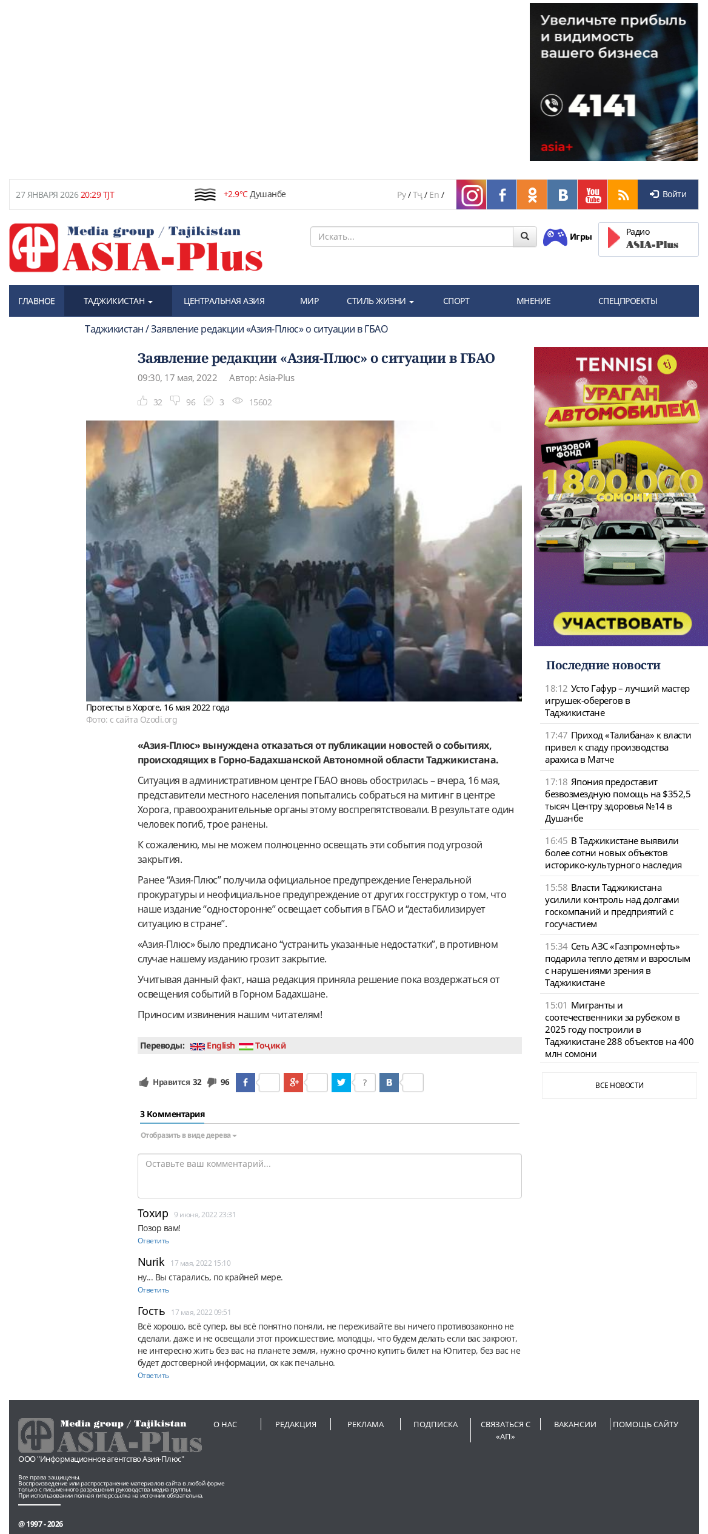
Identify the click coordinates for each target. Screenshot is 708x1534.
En (434, 194)
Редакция (295, 1424)
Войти (668, 194)
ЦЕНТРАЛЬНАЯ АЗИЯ (224, 300)
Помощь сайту (645, 1424)
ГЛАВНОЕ (36, 300)
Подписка (435, 1424)
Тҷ (417, 194)
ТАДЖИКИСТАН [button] (118, 300)
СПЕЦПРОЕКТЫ (628, 300)
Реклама (365, 1424)
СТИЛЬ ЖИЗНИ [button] (380, 300)
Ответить (153, 1240)
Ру (401, 194)
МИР (309, 300)
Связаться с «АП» (505, 1430)
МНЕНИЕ (533, 300)
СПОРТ (456, 300)
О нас (225, 1424)
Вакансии (575, 1424)
